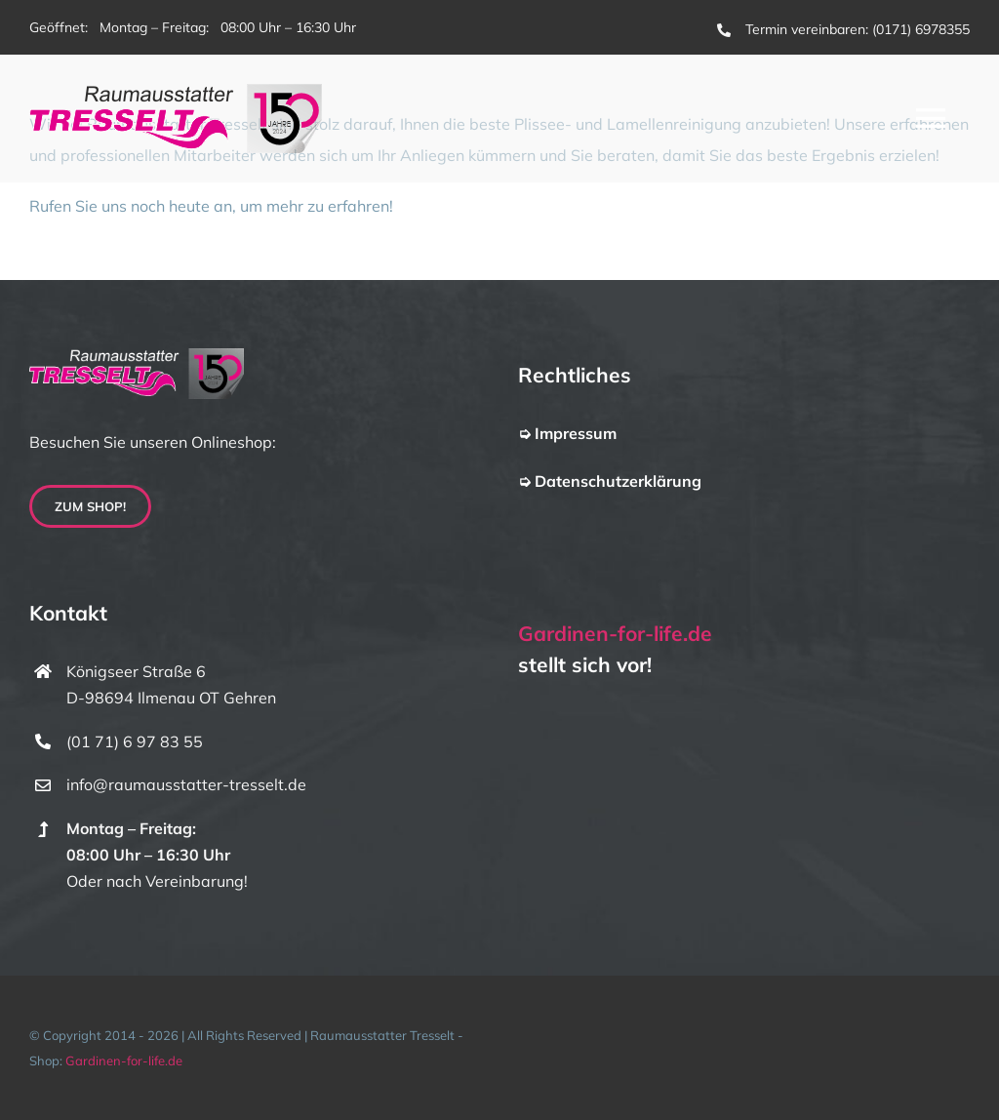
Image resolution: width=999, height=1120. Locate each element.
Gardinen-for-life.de (615, 633)
